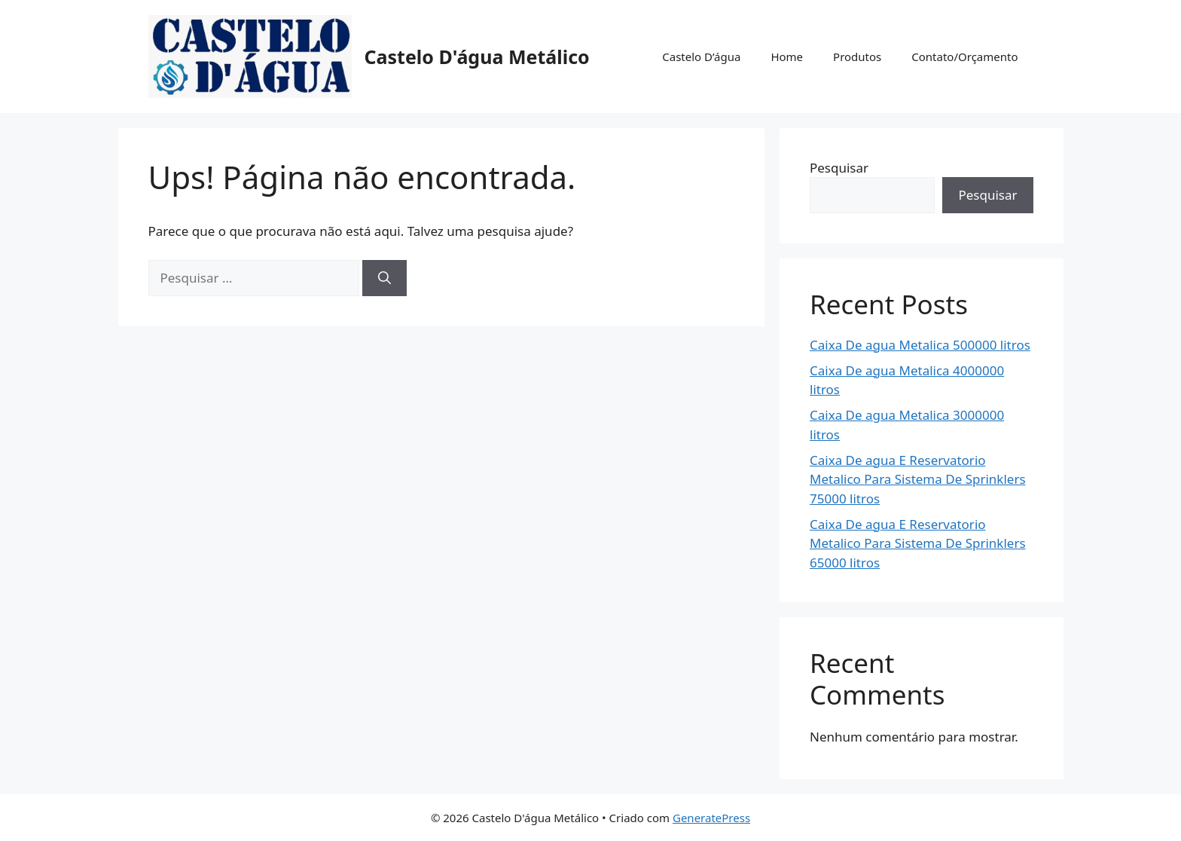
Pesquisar (839, 167)
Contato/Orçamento (964, 56)
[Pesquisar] (384, 278)
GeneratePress (711, 817)
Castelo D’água (701, 56)
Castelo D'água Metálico (477, 56)
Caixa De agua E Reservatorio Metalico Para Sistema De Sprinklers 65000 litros (918, 543)
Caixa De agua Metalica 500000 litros (920, 344)
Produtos (857, 56)
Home (787, 56)
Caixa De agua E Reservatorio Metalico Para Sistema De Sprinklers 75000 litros (918, 479)
